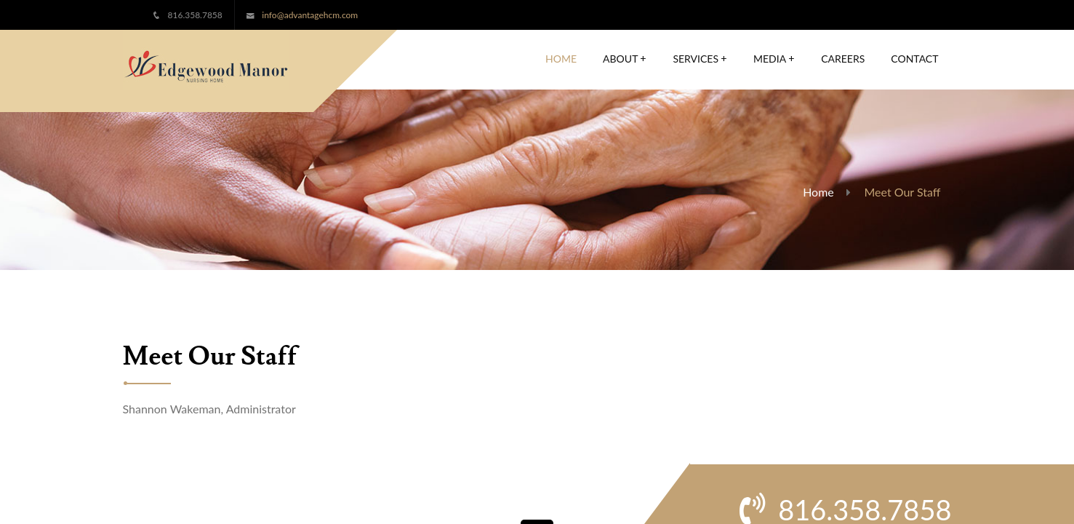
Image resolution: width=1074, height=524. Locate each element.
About (624, 59)
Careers (843, 58)
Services (700, 59)
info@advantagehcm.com (310, 14)
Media (774, 59)
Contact (914, 58)
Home (561, 58)
